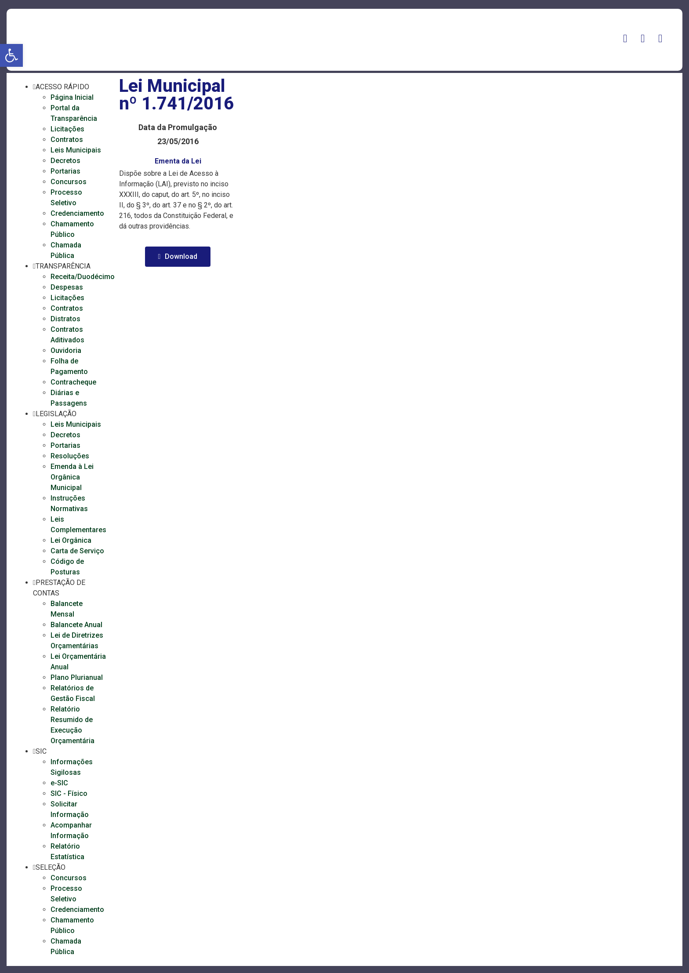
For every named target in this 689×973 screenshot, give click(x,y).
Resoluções (70, 456)
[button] (11, 55)
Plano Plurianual (77, 677)
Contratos (67, 139)
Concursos (69, 182)
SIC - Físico (69, 793)
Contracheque (73, 382)
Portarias (65, 171)
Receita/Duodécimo (83, 276)
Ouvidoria (66, 350)
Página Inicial (72, 97)
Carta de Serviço (77, 551)
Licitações (67, 129)
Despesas (67, 287)
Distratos (65, 319)
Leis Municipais (76, 150)
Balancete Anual (76, 625)
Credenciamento (77, 213)
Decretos (65, 160)
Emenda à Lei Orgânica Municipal (72, 477)
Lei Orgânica (71, 540)
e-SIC (59, 783)
